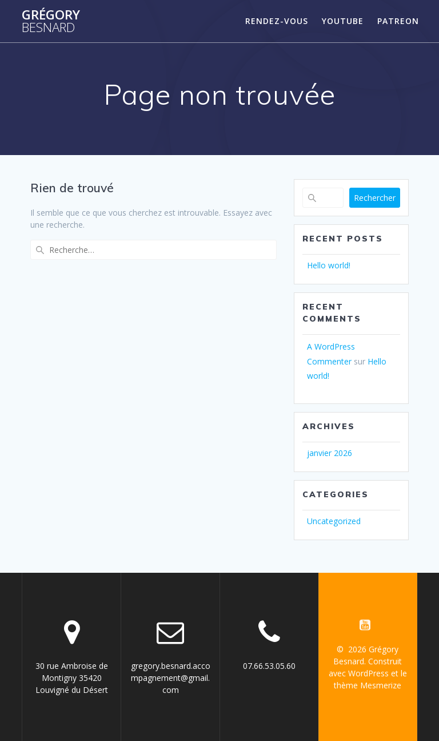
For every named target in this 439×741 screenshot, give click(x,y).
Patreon (398, 20)
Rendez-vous (276, 20)
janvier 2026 (329, 452)
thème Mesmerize (367, 685)
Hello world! (328, 265)
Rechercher (375, 197)
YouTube (343, 20)
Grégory (51, 21)
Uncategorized (334, 521)
